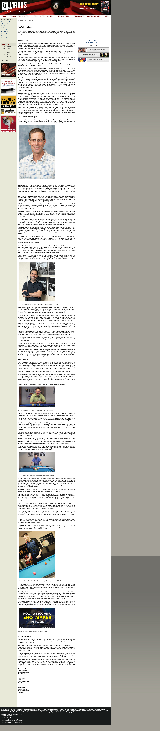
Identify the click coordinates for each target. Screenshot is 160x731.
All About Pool (63, 16)
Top (19, 703)
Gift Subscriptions (7, 49)
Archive (50, 16)
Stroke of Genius (6, 28)
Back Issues (5, 51)
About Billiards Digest (20, 16)
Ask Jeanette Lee (6, 24)
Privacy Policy (18, 722)
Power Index (4, 38)
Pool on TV (4, 34)
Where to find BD (7, 57)
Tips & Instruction (6, 22)
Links (106, 16)
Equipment (78, 16)
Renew (4, 59)
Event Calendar (5, 36)
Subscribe (5, 44)
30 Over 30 (4, 30)
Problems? (5, 55)
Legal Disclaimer (6, 722)
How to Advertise (7, 61)
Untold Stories (5, 32)
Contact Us (38, 16)
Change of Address (7, 53)
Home (4, 16)
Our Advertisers (93, 16)
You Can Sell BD (6, 47)
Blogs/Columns (5, 26)
